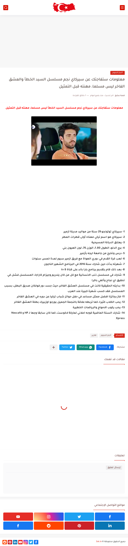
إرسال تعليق (114, 467)
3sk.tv (99, 542)
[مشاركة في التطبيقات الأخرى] (54, 347)
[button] (105, 347)
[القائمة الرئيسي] (122, 7)
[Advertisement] (64, 41)
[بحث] (5, 7)
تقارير (94, 335)
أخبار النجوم (117, 73)
